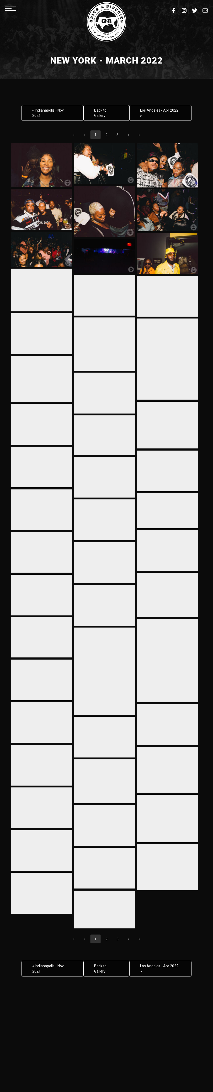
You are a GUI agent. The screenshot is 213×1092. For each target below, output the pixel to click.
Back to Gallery (100, 113)
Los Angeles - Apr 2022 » (159, 113)
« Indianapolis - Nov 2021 (48, 113)
